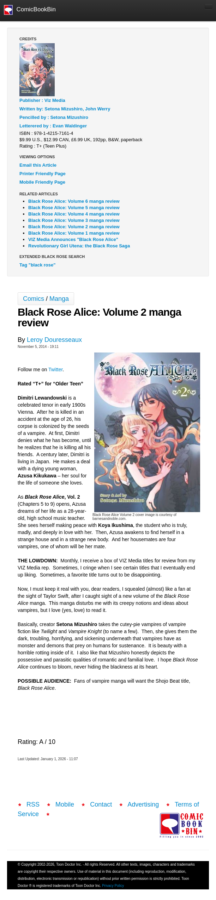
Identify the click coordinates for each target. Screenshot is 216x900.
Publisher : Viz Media (42, 100)
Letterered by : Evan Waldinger (53, 125)
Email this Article (37, 165)
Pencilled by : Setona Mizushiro (53, 117)
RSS (33, 804)
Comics (33, 298)
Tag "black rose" (37, 265)
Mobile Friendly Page (42, 182)
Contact (101, 804)
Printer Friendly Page (42, 173)
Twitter (55, 369)
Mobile (64, 804)
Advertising (143, 804)
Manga (59, 298)
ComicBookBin (30, 10)
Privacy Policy (113, 886)
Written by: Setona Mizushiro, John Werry (64, 108)
